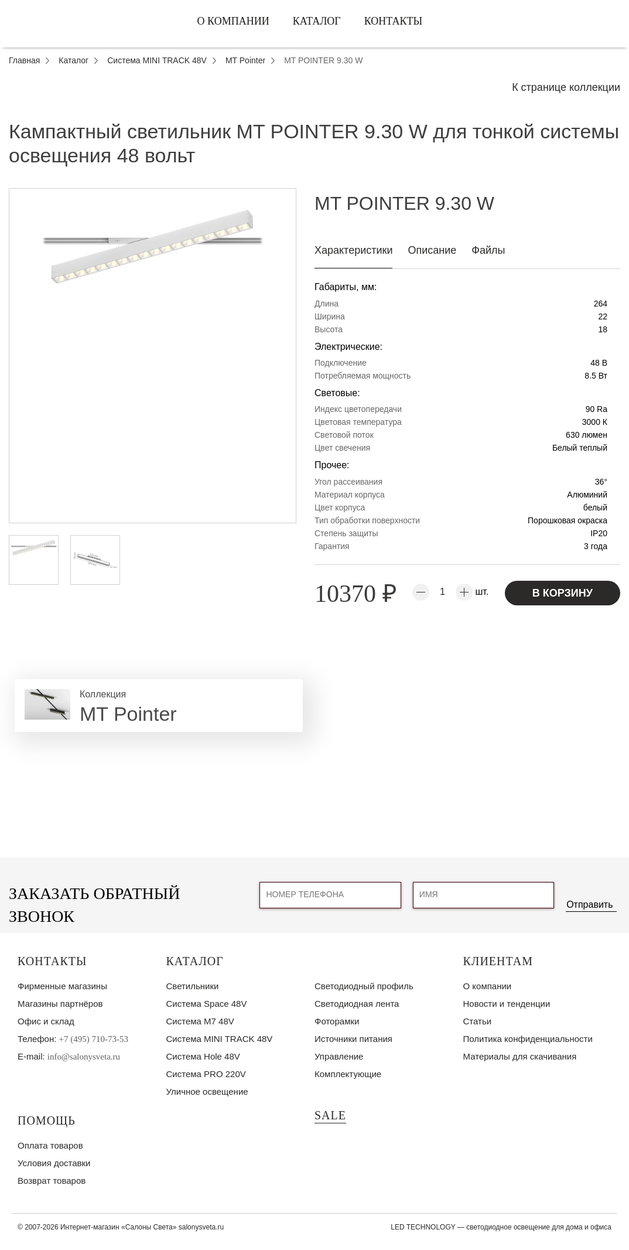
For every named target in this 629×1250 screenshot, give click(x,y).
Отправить (589, 905)
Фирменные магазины (62, 986)
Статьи (477, 1021)
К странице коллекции (566, 87)
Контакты (393, 21)
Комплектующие (347, 1074)
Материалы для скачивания (520, 1056)
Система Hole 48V (203, 1056)
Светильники (192, 986)
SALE (330, 1115)
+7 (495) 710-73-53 (93, 1039)
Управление (338, 1056)
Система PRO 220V (206, 1074)
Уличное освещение (207, 1091)
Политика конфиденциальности (528, 1039)
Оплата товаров (50, 1145)
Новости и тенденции (507, 1004)
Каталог (317, 21)
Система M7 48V (200, 1021)
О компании (233, 21)
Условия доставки (54, 1163)
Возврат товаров (52, 1181)
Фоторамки (336, 1021)
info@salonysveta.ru (83, 1056)
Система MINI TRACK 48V (219, 1039)
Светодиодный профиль (363, 986)
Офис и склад (46, 1021)
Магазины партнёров (60, 1004)
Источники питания (353, 1039)
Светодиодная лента (356, 1004)
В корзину (562, 593)
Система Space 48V (206, 1004)
